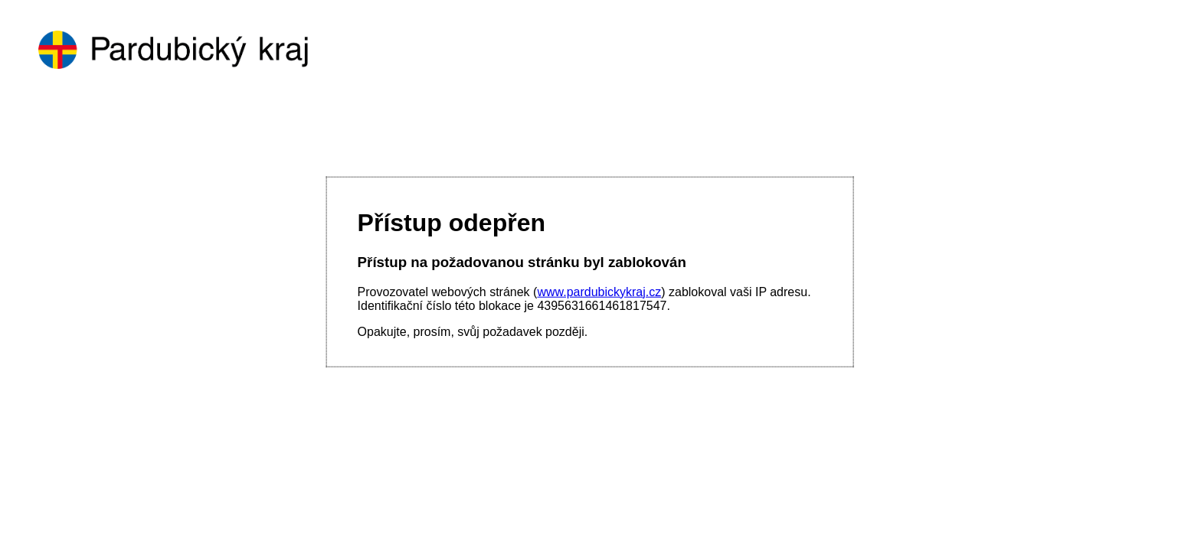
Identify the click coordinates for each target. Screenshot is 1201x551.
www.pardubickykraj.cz (599, 291)
